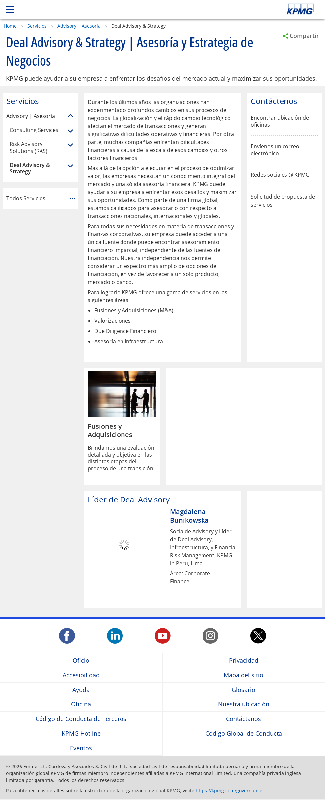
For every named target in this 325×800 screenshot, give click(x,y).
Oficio (81, 660)
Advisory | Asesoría (79, 26)
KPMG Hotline (81, 733)
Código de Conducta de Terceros (81, 719)
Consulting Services (34, 130)
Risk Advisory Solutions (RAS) (28, 148)
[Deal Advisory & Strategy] (70, 166)
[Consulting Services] (70, 131)
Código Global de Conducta (243, 733)
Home (10, 26)
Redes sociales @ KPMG (280, 174)
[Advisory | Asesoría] (70, 116)
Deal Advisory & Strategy (30, 168)
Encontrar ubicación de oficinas (280, 121)
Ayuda (81, 690)
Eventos (81, 748)
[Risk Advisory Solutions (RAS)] (70, 145)
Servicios (37, 26)
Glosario (243, 690)
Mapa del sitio (243, 675)
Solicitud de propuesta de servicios (283, 200)
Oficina (81, 704)
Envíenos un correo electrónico (275, 150)
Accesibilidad (81, 675)
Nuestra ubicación (243, 704)
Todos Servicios (40, 198)
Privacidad (243, 660)
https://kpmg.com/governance (229, 790)
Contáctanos (243, 719)
